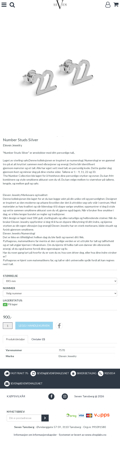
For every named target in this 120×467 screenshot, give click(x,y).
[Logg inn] (108, 4)
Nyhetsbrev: (16, 441)
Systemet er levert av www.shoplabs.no (82, 465)
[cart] (116, 4)
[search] (12, 4)
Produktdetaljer (15, 369)
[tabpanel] (60, 73)
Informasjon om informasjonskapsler (35, 465)
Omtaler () (38, 369)
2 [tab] (63, 167)
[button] (51, 426)
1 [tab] (57, 167)
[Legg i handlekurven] (34, 356)
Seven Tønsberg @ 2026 (89, 426)
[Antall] (7, 356)
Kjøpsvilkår (16, 426)
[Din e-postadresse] (24, 448)
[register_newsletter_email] (45, 448)
